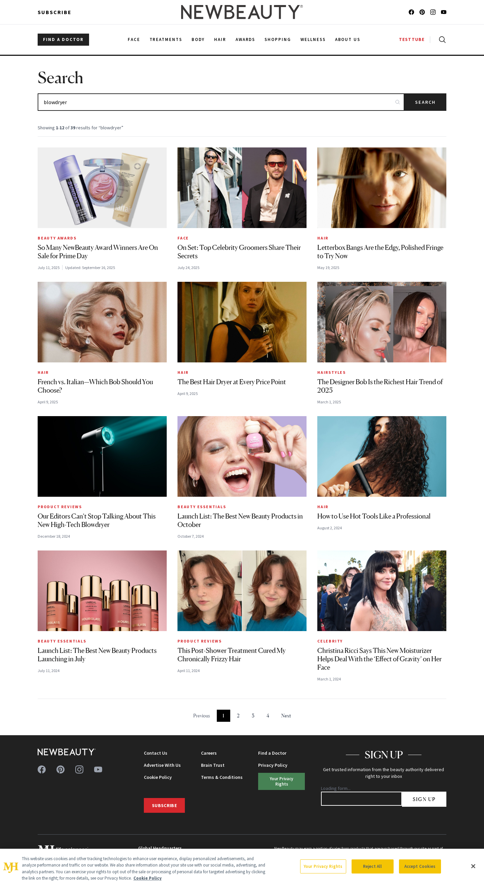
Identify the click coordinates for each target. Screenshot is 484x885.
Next (286, 715)
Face (183, 237)
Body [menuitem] (198, 39)
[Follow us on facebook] (411, 12)
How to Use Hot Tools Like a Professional (374, 516)
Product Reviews (60, 506)
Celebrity (330, 641)
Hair (322, 237)
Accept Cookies (420, 866)
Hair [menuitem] (220, 39)
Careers (209, 753)
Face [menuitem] (134, 39)
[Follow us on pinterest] (422, 12)
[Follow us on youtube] (443, 12)
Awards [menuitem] (245, 39)
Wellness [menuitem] (313, 39)
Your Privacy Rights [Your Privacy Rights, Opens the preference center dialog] (323, 866)
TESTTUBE (412, 39)
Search (425, 102)
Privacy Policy (272, 765)
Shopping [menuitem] (278, 39)
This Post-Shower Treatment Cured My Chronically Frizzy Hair (231, 655)
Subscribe (55, 12)
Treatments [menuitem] (166, 39)
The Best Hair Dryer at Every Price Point (231, 382)
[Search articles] (221, 102)
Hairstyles (331, 372)
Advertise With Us (162, 765)
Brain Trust (213, 765)
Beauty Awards (57, 237)
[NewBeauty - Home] (242, 12)
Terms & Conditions (222, 777)
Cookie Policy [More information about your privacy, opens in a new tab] (147, 878)
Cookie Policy (158, 777)
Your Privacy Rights (281, 781)
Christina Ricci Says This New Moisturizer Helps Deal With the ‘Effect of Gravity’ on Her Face (379, 659)
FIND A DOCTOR (63, 39)
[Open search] (441, 39)
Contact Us (155, 753)
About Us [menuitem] (348, 39)
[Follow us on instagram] (433, 12)
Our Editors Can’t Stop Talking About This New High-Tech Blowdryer (97, 520)
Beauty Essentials (201, 506)
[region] (242, 867)
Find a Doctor (272, 753)
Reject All (372, 866)
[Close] (473, 866)
